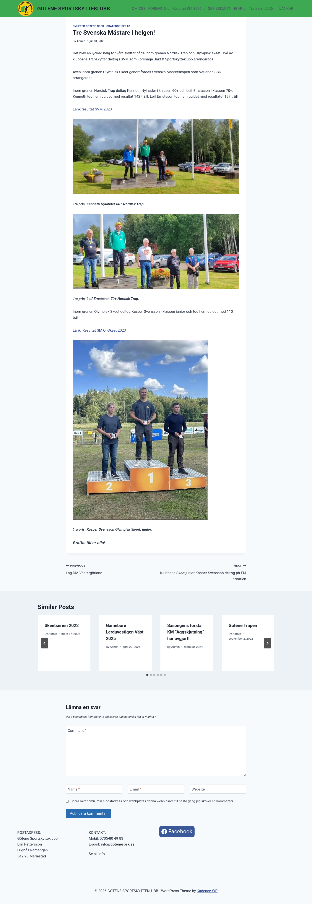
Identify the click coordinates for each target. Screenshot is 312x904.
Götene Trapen (243, 625)
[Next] (267, 643)
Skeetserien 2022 (62, 625)
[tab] (147, 675)
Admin (81, 41)
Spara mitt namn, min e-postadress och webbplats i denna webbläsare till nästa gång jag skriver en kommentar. (152, 801)
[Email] (156, 789)
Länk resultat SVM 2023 (92, 109)
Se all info (97, 854)
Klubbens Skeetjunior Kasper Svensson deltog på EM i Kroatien (203, 571)
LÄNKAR (286, 8)
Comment (77, 730)
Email (135, 789)
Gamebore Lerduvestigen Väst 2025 (124, 632)
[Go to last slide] (44, 643)
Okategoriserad (118, 26)
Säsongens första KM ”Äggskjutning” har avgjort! (185, 632)
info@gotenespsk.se (118, 844)
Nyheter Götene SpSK (88, 26)
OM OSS (139, 8)
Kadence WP (207, 891)
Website (198, 789)
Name (74, 789)
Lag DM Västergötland (109, 568)
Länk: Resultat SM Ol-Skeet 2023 (99, 330)
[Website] (218, 789)
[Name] (94, 789)
